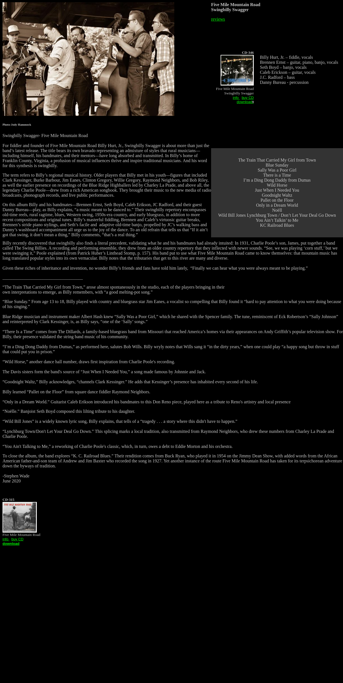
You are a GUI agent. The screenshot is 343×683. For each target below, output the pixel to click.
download (244, 102)
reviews (218, 19)
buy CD (248, 98)
